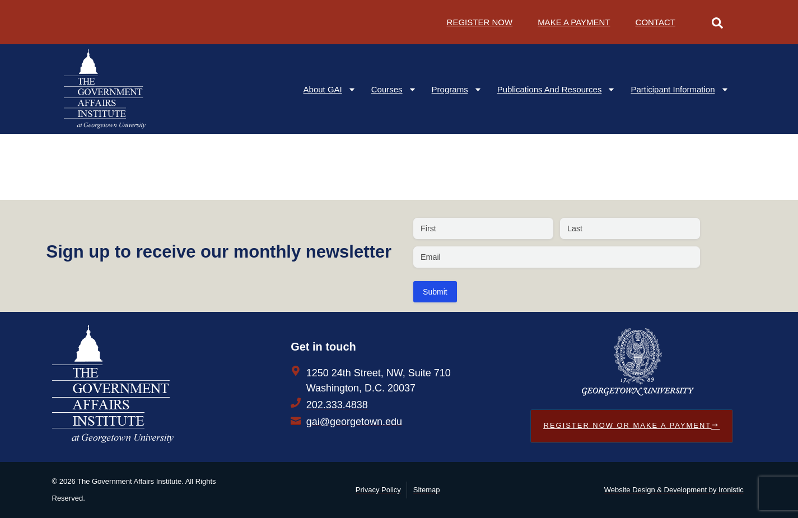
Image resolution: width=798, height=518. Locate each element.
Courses (394, 89)
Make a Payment (574, 22)
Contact (655, 22)
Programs (457, 89)
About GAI (330, 89)
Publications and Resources (556, 89)
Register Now (480, 22)
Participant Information (680, 89)
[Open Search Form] (717, 22)
